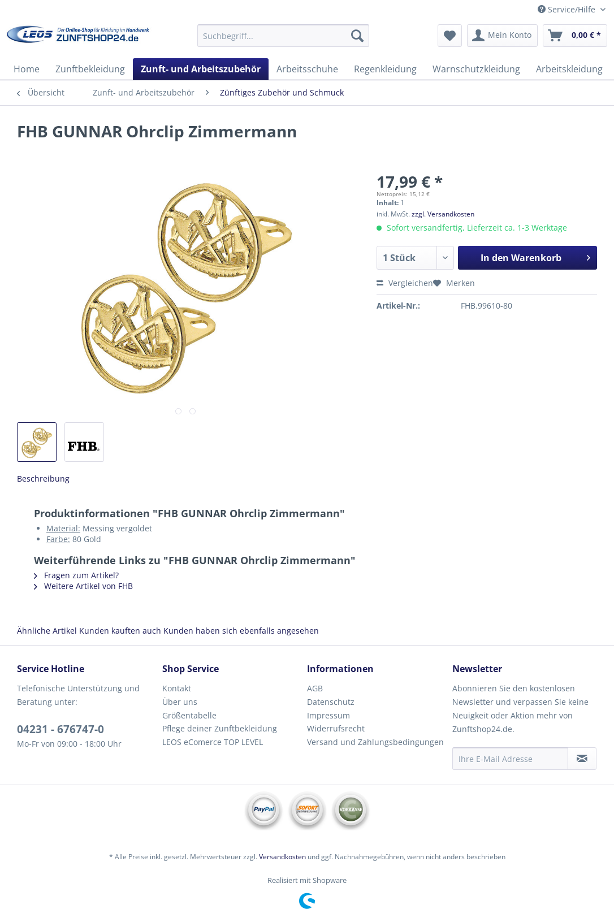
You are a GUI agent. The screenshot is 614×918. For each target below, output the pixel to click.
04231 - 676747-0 (60, 729)
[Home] (26, 69)
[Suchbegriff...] (283, 35)
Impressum (328, 715)
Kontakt (176, 688)
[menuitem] (283, 41)
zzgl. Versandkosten (443, 214)
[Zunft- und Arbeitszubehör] (201, 69)
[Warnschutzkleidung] (476, 69)
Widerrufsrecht (336, 728)
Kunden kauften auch (120, 630)
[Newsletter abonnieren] (582, 758)
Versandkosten (282, 856)
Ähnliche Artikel (47, 630)
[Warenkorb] (575, 35)
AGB (315, 688)
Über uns (179, 701)
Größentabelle (189, 715)
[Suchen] (357, 35)
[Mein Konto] (502, 35)
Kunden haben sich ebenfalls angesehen (241, 630)
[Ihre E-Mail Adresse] (510, 758)
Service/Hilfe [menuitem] (568, 9)
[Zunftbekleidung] (90, 69)
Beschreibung (43, 478)
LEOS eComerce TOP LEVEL (212, 742)
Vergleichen (405, 283)
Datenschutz (330, 701)
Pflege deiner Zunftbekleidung (219, 728)
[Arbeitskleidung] (569, 69)
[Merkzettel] (450, 35)
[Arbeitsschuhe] (307, 69)
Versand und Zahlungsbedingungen (375, 742)
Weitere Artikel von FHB (83, 586)
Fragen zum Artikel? (76, 575)
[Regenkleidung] (385, 69)
